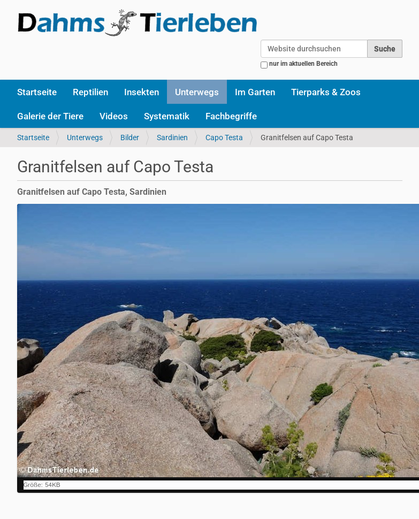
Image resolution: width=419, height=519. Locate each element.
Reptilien (90, 92)
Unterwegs (197, 92)
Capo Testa (224, 137)
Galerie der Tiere (50, 116)
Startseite (37, 92)
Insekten (141, 92)
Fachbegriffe (231, 116)
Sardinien (172, 137)
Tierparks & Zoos (326, 92)
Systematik (166, 116)
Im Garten (255, 92)
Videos (114, 116)
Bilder (129, 137)
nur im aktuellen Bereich (303, 63)
